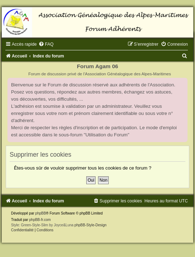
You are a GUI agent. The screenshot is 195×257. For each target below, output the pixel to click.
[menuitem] (46, 44)
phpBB (40, 213)
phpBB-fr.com (40, 220)
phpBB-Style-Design (91, 225)
